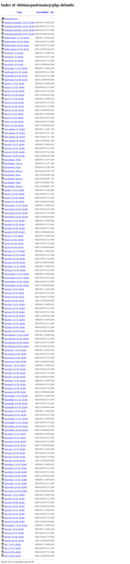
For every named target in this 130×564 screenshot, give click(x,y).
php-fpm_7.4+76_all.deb (14, 221)
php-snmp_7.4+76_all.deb (15, 434)
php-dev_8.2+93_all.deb (14, 194)
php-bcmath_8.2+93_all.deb (15, 72)
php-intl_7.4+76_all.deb (14, 289)
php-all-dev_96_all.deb (13, 61)
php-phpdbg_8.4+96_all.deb (15, 403)
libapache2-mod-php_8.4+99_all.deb (19, 34)
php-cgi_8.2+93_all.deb (14, 102)
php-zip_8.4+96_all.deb (14, 537)
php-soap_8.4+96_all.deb (14, 457)
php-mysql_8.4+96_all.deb (15, 358)
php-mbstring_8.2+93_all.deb (16, 339)
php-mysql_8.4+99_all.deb (15, 361)
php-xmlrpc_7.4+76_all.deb (15, 525)
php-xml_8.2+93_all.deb (14, 514)
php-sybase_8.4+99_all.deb (15, 491)
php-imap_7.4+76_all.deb (14, 266)
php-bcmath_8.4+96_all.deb (15, 76)
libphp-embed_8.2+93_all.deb (16, 42)
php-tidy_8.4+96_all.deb (14, 502)
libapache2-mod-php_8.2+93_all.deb (19, 26)
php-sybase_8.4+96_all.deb (15, 487)
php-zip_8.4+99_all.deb (14, 540)
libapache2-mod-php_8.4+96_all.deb (19, 30)
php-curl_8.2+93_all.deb (14, 148)
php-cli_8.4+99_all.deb (13, 125)
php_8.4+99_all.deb (12, 556)
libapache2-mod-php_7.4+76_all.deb (19, 22)
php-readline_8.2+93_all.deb (16, 422)
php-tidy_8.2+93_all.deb (14, 499)
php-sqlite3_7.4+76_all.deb (15, 464)
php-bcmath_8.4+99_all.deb (15, 80)
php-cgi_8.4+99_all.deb (14, 110)
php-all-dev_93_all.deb (13, 57)
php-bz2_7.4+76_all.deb (14, 83)
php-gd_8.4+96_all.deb (13, 243)
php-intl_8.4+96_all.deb (14, 297)
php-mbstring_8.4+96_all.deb (16, 342)
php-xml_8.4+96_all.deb (14, 518)
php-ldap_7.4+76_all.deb (14, 320)
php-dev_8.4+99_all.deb (14, 201)
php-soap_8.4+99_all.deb (14, 461)
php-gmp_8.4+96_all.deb (14, 259)
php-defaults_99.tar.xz (13, 186)
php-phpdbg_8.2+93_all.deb (15, 400)
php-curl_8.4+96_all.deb (14, 152)
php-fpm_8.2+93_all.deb (14, 224)
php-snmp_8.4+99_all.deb (15, 445)
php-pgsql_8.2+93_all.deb (15, 384)
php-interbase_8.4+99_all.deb (16, 285)
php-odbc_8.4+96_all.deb (14, 373)
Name (19, 12)
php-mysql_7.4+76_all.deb (15, 350)
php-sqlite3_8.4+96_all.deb (15, 472)
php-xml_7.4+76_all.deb (14, 510)
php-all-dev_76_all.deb (13, 53)
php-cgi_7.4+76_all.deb (14, 99)
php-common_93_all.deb (14, 133)
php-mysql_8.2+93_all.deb (15, 354)
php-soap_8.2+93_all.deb (14, 453)
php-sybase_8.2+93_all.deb (15, 483)
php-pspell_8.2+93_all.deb (15, 415)
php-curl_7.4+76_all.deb (14, 144)
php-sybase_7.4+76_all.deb (15, 480)
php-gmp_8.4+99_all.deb (14, 262)
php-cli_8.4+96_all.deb (13, 121)
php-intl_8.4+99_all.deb (14, 301)
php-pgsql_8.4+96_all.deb (15, 388)
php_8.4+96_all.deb (12, 552)
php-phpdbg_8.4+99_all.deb (15, 407)
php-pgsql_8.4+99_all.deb (15, 392)
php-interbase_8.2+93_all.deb (16, 278)
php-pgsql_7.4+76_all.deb (15, 381)
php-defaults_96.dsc (12, 175)
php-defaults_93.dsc (12, 167)
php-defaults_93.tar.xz (13, 171)
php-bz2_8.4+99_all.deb (14, 95)
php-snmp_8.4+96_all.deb (15, 441)
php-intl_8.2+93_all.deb (14, 293)
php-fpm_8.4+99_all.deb (14, 232)
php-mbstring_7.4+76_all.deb (16, 335)
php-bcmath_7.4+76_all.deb (15, 68)
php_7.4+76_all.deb (12, 544)
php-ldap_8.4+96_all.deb (14, 327)
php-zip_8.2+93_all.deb (14, 533)
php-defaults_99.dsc (12, 182)
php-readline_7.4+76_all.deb (16, 419)
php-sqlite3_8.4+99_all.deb (15, 476)
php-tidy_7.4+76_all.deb (14, 495)
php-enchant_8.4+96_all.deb (16, 213)
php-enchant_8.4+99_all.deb (16, 217)
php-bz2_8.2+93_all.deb (14, 87)
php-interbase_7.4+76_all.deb (16, 274)
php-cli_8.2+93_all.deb (13, 118)
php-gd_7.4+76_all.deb (13, 236)
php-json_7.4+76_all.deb (14, 304)
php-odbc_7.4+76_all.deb (14, 365)
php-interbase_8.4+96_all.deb (16, 281)
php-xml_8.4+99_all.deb (14, 521)
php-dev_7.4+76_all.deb (14, 190)
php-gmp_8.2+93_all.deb (14, 255)
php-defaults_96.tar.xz (13, 179)
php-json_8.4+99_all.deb (14, 316)
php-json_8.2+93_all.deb (14, 308)
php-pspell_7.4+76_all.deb (15, 411)
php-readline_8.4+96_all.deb (16, 426)
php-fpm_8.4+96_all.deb (14, 228)
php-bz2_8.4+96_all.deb (14, 91)
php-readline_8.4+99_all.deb (16, 430)
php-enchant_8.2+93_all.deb (16, 209)
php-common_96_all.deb (14, 137)
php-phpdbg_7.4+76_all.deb (15, 396)
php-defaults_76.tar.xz (13, 163)
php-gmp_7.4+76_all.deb (14, 251)
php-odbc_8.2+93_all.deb (14, 369)
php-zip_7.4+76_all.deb (14, 529)
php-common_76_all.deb (14, 129)
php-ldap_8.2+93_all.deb (14, 323)
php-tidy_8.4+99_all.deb (14, 506)
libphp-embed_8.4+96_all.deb (16, 45)
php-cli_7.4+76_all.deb (13, 114)
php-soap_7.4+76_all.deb (14, 449)
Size (52, 12)
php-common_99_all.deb (14, 141)
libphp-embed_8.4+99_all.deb (16, 49)
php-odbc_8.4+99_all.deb (14, 377)
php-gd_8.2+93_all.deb (13, 240)
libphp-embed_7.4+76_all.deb (16, 38)
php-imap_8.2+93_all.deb (14, 270)
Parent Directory (11, 19)
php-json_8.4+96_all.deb (14, 312)
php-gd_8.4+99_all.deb (13, 247)
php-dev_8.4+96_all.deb (14, 198)
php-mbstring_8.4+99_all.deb (16, 346)
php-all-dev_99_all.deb (13, 64)
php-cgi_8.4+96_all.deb (14, 106)
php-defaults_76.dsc (12, 160)
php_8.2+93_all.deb (12, 548)
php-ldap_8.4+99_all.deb (14, 331)
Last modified (42, 12)
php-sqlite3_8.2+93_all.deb (15, 468)
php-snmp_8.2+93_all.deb (15, 438)
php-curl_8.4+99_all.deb (14, 156)
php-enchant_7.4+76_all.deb (16, 205)
